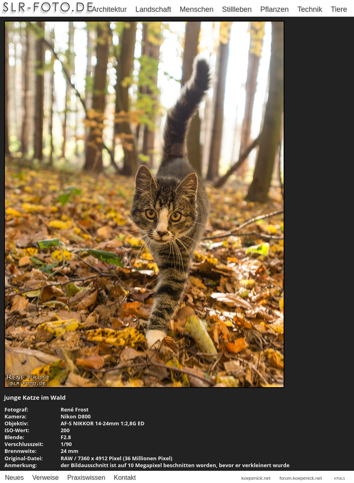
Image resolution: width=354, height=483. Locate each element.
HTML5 (339, 479)
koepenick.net (255, 478)
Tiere (339, 9)
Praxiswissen (86, 477)
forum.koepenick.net (301, 478)
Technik (309, 9)
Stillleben (237, 9)
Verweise (45, 477)
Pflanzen (274, 9)
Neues (14, 477)
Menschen (196, 9)
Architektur (109, 9)
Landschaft (153, 9)
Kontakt (125, 477)
